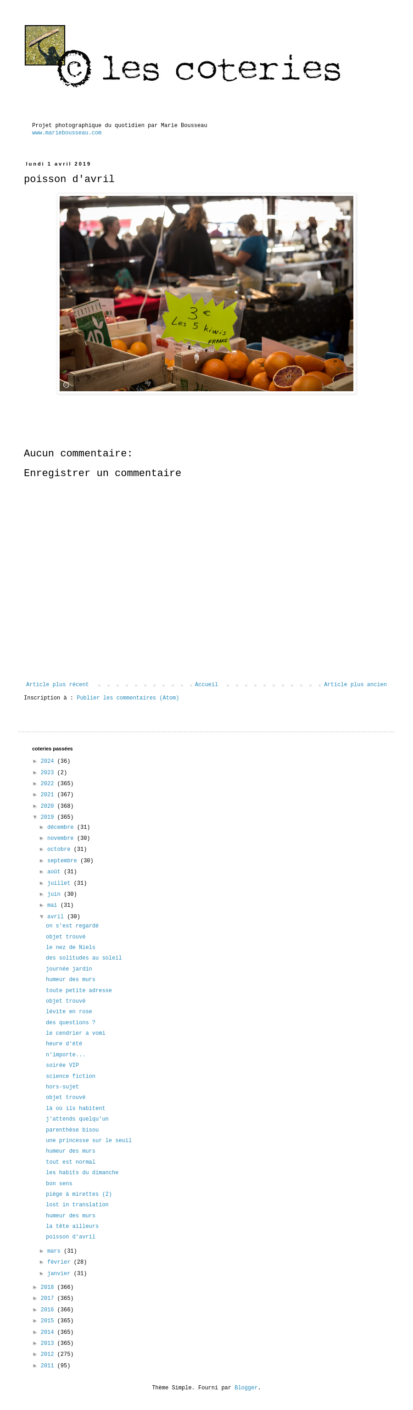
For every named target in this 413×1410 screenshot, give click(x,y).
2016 (49, 1310)
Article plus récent (57, 685)
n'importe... (65, 1055)
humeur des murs (70, 980)
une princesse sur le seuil (89, 1141)
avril (57, 917)
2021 (49, 795)
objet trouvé (65, 937)
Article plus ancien (355, 685)
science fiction (70, 1076)
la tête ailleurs (72, 1226)
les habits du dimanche (82, 1173)
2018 (49, 1287)
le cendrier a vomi (76, 1033)
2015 (49, 1321)
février (60, 1262)
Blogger (245, 1388)
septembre (63, 861)
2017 (49, 1298)
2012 (49, 1354)
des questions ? (70, 1023)
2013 (49, 1343)
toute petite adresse (79, 991)
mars (55, 1251)
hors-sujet (62, 1087)
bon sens (59, 1184)
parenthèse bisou (72, 1130)
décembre (62, 827)
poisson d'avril (70, 1237)
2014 (49, 1332)
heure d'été (64, 1044)
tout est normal (70, 1162)
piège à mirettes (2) (79, 1194)
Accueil (206, 685)
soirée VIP (62, 1065)
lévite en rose (69, 1012)
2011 (49, 1366)
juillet (60, 883)
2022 (49, 784)
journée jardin (69, 969)
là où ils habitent (76, 1108)
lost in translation (77, 1205)
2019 (49, 817)
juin (55, 894)
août (55, 872)
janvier (60, 1274)
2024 (49, 761)
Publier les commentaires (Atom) (128, 698)
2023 (49, 773)
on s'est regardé (72, 926)
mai (54, 905)
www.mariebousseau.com (66, 133)
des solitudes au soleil (84, 958)
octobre (60, 849)
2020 (49, 806)
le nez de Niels (70, 947)
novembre (62, 838)
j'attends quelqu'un (77, 1119)
